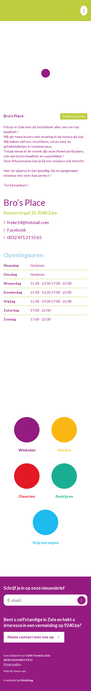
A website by (18, 680)
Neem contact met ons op (35, 637)
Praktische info (73, 116)
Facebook (16, 230)
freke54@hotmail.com (28, 222)
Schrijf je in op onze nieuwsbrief (34, 588)
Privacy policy (12, 664)
